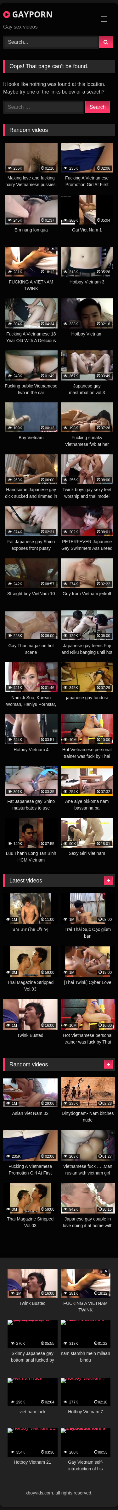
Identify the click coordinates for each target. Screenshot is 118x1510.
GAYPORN (28, 14)
